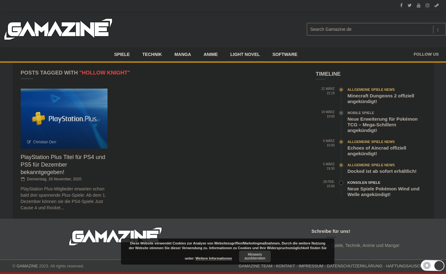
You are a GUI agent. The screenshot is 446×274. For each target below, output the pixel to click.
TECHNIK (152, 54)
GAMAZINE (27, 266)
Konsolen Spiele (364, 182)
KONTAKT (285, 266)
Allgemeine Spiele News (371, 89)
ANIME (211, 54)
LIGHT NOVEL (245, 54)
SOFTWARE (285, 54)
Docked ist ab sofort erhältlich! (382, 171)
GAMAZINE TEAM (255, 266)
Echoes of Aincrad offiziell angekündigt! (377, 150)
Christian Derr (45, 142)
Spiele (122, 54)
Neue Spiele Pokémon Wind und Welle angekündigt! (384, 191)
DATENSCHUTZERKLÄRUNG (355, 266)
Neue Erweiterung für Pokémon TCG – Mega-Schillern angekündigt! (383, 124)
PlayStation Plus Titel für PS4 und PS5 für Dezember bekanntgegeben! (63, 164)
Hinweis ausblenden (255, 256)
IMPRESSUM (311, 266)
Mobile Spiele (361, 113)
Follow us (426, 54)
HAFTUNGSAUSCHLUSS (410, 266)
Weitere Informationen (213, 258)
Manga (182, 54)
